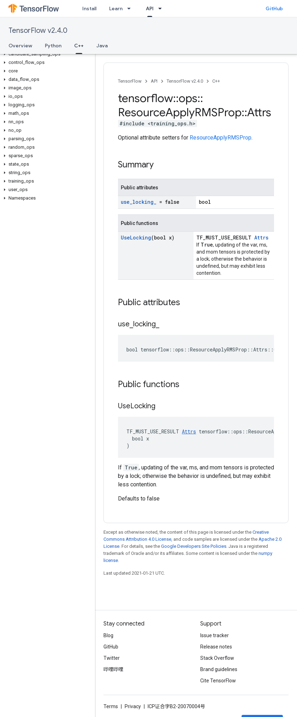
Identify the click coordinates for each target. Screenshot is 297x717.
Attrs (261, 237)
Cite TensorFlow (218, 680)
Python (53, 45)
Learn (116, 8)
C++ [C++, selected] (79, 45)
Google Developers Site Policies (193, 546)
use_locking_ (138, 201)
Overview (20, 45)
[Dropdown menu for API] (162, 8)
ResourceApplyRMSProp (220, 137)
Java (102, 45)
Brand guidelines (218, 669)
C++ (216, 81)
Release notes (216, 647)
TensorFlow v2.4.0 (37, 30)
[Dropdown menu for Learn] (131, 8)
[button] (46, 54)
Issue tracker (214, 635)
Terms (110, 706)
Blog (108, 635)
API (154, 81)
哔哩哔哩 (113, 669)
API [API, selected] (150, 8)
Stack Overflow (217, 658)
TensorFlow (130, 81)
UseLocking (136, 237)
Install (89, 8)
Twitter (111, 658)
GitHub (274, 8)
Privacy (133, 706)
